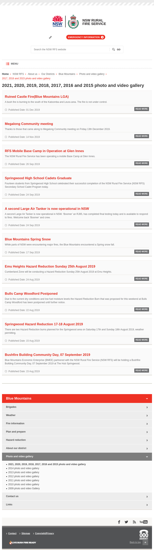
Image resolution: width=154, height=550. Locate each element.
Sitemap (25, 533)
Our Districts (48, 74)
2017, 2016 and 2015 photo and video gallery (26, 78)
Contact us (12, 496)
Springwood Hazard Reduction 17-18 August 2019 (44, 324)
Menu (18, 65)
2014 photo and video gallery (23, 468)
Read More (142, 109)
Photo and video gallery (91, 74)
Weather (10, 415)
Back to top (139, 542)
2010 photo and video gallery (23, 484)
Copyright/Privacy (44, 533)
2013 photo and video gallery (23, 472)
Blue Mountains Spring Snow (28, 239)
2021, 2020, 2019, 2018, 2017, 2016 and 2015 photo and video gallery (47, 464)
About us (32, 74)
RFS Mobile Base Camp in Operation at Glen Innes (44, 151)
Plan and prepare (15, 431)
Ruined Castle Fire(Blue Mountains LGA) (37, 96)
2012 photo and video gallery (23, 476)
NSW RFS (18, 74)
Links (9, 504)
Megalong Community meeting (29, 124)
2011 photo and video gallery (23, 480)
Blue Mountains (67, 74)
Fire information (15, 423)
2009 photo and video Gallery (24, 488)
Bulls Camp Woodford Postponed (31, 293)
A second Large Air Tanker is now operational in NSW (47, 208)
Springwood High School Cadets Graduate (38, 178)
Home (5, 74)
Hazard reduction (16, 440)
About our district (16, 448)
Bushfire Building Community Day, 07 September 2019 (47, 354)
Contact (12, 533)
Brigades (11, 407)
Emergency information (84, 37)
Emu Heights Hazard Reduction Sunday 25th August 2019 (50, 266)
